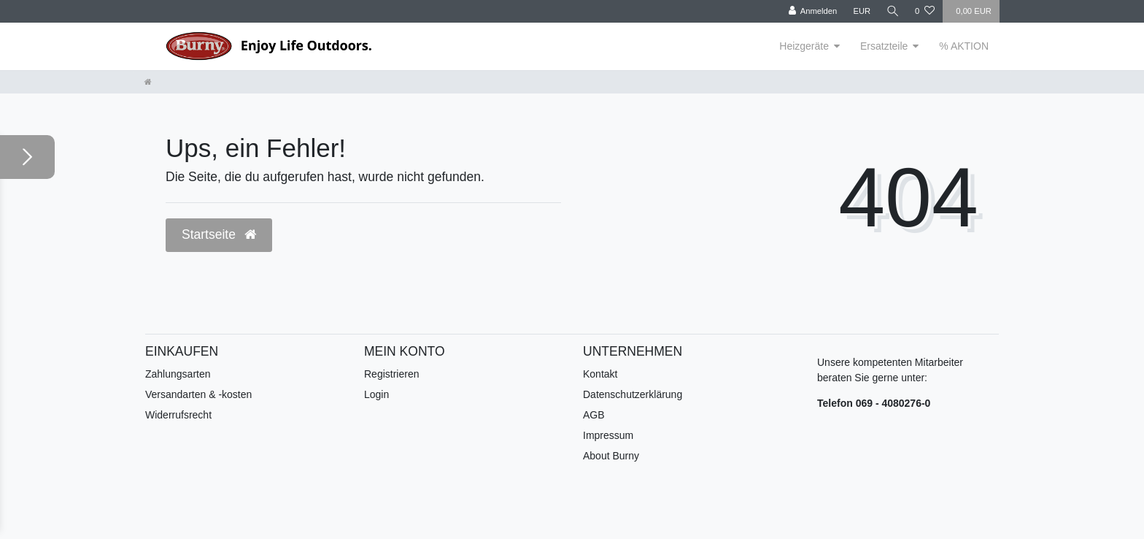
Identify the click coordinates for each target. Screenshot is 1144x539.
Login (376, 394)
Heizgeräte (804, 46)
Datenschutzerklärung (632, 394)
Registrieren (391, 374)
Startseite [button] (219, 234)
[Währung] (861, 11)
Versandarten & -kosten (198, 394)
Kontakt (600, 374)
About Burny (611, 456)
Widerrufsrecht (178, 415)
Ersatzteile (884, 46)
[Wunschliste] (925, 11)
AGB (594, 415)
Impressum (608, 435)
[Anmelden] (811, 11)
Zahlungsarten (178, 374)
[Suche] (892, 11)
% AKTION (964, 46)
